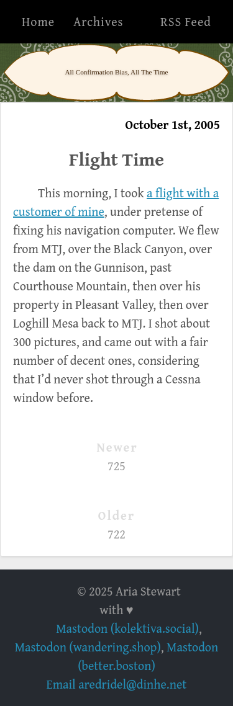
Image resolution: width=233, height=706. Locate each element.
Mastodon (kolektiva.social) (127, 628)
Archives (98, 21)
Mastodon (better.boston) (148, 656)
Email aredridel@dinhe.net (117, 684)
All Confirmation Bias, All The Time (116, 72)
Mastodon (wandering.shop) (88, 647)
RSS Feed (185, 21)
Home (38, 21)
